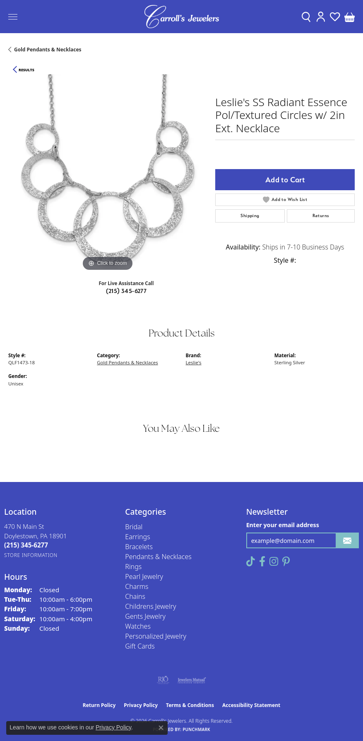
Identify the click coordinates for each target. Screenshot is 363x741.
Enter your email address (282, 525)
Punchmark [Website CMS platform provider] (196, 729)
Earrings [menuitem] (137, 536)
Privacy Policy (141, 705)
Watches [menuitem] (138, 626)
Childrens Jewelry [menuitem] (150, 606)
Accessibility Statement (251, 705)
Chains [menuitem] (135, 596)
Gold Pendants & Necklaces (48, 49)
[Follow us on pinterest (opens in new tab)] (286, 562)
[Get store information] (31, 555)
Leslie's (194, 362)
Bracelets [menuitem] (139, 546)
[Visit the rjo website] (163, 680)
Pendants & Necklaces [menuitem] (158, 556)
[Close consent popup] (161, 727)
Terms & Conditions (190, 705)
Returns (321, 215)
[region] (107, 173)
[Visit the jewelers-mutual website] (192, 680)
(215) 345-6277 (126, 291)
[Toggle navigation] (13, 17)
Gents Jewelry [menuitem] (145, 616)
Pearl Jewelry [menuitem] (144, 576)
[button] (306, 16)
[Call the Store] (26, 545)
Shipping (249, 215)
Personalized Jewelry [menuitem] (155, 636)
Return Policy (99, 705)
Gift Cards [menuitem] (139, 646)
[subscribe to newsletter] (347, 541)
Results (26, 70)
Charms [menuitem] (136, 586)
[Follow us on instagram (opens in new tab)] (273, 562)
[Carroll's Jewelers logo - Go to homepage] (181, 16)
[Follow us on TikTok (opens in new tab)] (250, 562)
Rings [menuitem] (133, 566)
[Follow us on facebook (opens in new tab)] (262, 562)
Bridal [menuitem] (133, 526)
